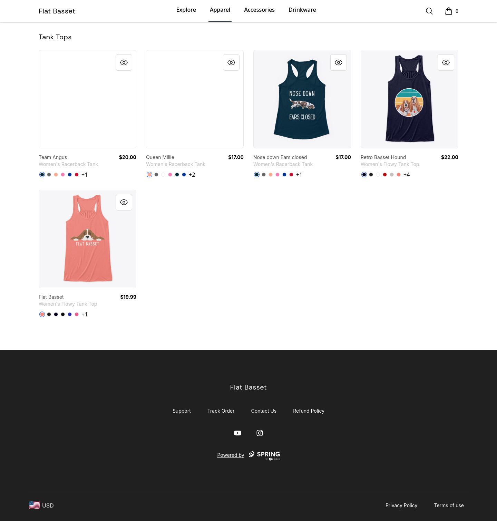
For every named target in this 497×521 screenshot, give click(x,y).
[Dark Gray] (49, 175)
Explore (186, 9)
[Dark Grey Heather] (371, 175)
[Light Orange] (56, 175)
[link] (87, 99)
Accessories (259, 9)
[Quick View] (124, 62)
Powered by (248, 456)
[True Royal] (70, 314)
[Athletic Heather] (392, 175)
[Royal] (70, 175)
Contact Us (264, 411)
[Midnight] (364, 175)
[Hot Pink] (63, 175)
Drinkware (302, 9)
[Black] (63, 314)
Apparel (220, 9)
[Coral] (399, 175)
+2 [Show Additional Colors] (192, 174)
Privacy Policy (402, 505)
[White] (163, 175)
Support (182, 411)
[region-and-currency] (41, 505)
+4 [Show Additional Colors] (406, 174)
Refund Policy (308, 411)
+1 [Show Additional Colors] (84, 174)
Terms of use (449, 505)
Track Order (221, 411)
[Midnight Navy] (42, 175)
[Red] (77, 175)
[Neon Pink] (77, 314)
